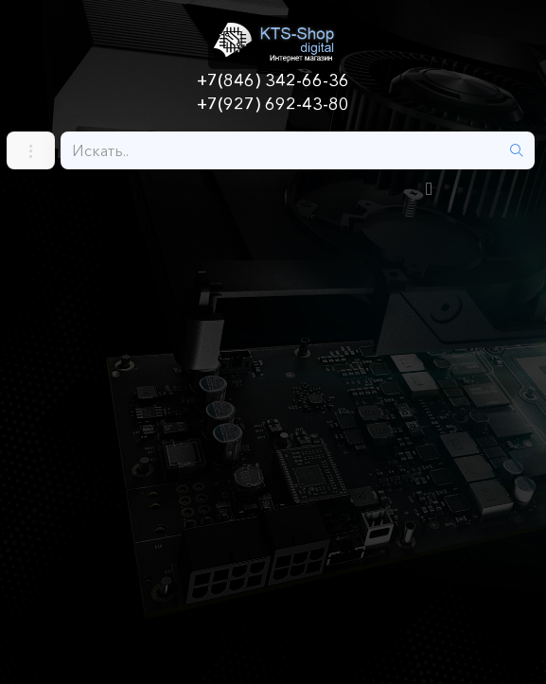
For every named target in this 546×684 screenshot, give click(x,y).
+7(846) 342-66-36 (273, 80)
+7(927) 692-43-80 (273, 104)
